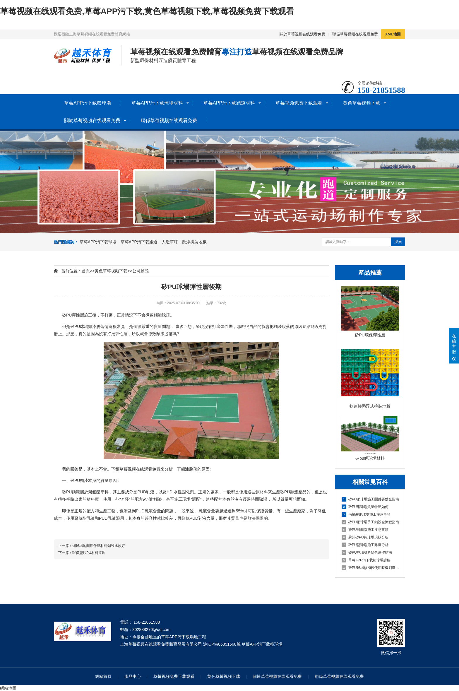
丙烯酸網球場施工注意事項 (366, 514)
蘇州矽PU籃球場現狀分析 (365, 537)
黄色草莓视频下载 (361, 102)
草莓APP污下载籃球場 (87, 102)
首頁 (86, 270)
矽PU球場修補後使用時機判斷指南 (370, 567)
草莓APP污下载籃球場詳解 (366, 560)
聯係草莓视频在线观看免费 (355, 34)
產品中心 (132, 676)
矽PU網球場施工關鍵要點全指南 (370, 499)
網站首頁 (103, 676)
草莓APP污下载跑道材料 (229, 102)
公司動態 (140, 270)
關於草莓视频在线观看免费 (302, 34)
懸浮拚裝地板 (194, 242)
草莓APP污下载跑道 (139, 242)
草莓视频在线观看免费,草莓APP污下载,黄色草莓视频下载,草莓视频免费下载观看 (147, 11)
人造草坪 (170, 242)
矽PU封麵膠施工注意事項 (365, 529)
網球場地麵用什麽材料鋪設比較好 (98, 546)
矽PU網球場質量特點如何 (365, 506)
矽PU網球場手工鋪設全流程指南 (370, 522)
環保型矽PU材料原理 (88, 553)
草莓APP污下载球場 (98, 242)
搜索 (398, 242)
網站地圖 (8, 688)
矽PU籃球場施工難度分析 (365, 545)
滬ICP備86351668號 (222, 644)
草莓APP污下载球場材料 (157, 102)
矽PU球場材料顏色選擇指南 (367, 552)
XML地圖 (393, 34)
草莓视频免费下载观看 (298, 102)
